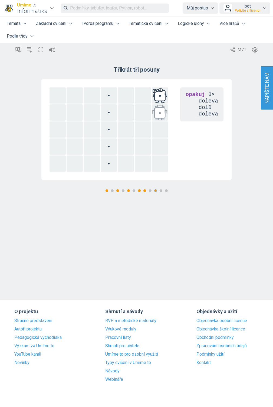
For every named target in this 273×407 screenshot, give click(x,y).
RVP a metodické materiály (130, 320)
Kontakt (203, 362)
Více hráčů (229, 23)
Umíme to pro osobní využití (131, 354)
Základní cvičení (51, 23)
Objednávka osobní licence (221, 320)
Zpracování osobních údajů (221, 345)
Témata (14, 23)
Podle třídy (17, 36)
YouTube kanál (27, 354)
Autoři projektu (28, 329)
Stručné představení (33, 320)
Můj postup (197, 8)
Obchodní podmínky (215, 337)
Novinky (21, 362)
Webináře (114, 379)
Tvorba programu (97, 23)
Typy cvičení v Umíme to (128, 362)
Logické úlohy (191, 23)
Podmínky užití (210, 354)
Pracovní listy (118, 337)
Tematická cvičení (145, 23)
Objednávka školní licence (220, 329)
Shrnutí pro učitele (122, 345)
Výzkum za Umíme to (34, 345)
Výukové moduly (120, 329)
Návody (112, 371)
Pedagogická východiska (38, 337)
